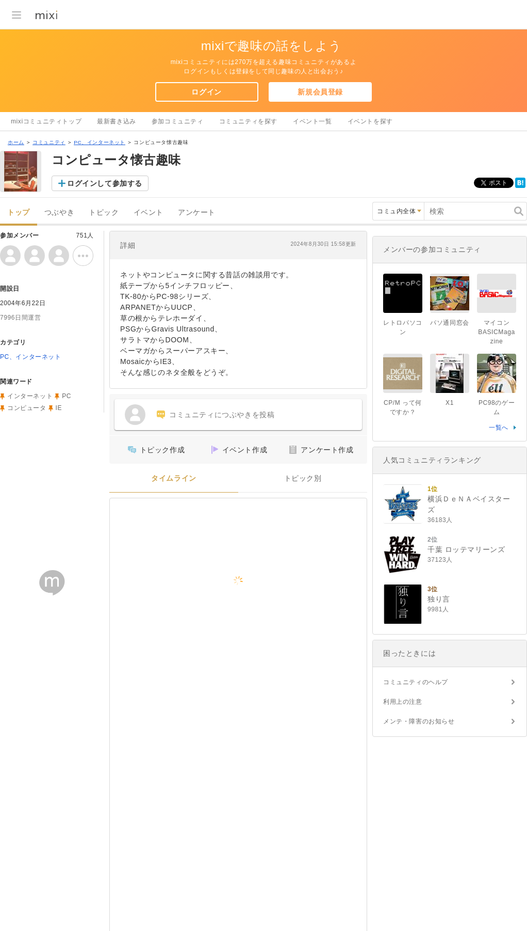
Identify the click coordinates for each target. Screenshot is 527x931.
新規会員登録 (320, 92)
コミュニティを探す (248, 121)
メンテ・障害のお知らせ (419, 721)
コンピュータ (26, 408)
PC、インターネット (99, 142)
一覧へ (498, 427)
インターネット (30, 396)
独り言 (438, 599)
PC (66, 396)
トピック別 (303, 478)
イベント (148, 212)
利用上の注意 (402, 701)
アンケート (197, 212)
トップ (18, 212)
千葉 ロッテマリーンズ (466, 549)
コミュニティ (48, 142)
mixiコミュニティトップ (46, 121)
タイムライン (173, 478)
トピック (104, 212)
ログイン (206, 92)
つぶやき (59, 212)
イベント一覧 (312, 121)
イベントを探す (370, 121)
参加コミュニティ (178, 121)
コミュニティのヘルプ (415, 682)
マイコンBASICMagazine (496, 332)
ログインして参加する (104, 183)
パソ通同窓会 (449, 322)
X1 (450, 402)
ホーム (16, 142)
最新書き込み (116, 121)
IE (59, 408)
